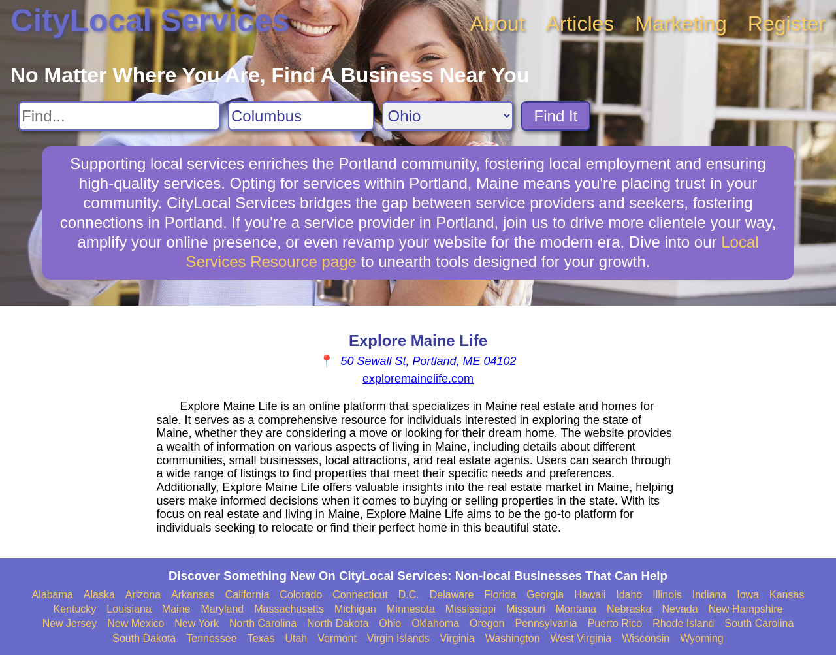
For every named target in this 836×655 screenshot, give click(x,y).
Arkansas (193, 594)
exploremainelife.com (418, 378)
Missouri (525, 609)
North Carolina (263, 623)
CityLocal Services (149, 20)
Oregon (487, 623)
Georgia (545, 594)
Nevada (680, 609)
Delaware (452, 594)
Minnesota (411, 609)
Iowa (748, 594)
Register (787, 23)
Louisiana (129, 609)
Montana (576, 609)
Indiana (709, 594)
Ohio (390, 623)
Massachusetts (289, 609)
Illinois (666, 594)
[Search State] (447, 116)
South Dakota (144, 638)
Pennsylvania (546, 623)
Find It (556, 116)
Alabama (52, 594)
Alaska (99, 594)
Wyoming (702, 638)
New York (196, 623)
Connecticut (360, 594)
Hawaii (589, 594)
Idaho (629, 594)
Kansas (786, 594)
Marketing (681, 23)
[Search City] (301, 116)
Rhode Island (683, 623)
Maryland (222, 609)
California (247, 594)
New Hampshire (746, 609)
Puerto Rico (615, 623)
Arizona (143, 594)
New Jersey (69, 623)
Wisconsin (645, 638)
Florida (500, 594)
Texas (261, 638)
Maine (176, 609)
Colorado (301, 594)
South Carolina (759, 623)
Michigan (355, 609)
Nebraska (629, 609)
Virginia (457, 638)
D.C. (408, 594)
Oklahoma (435, 623)
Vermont (337, 638)
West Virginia (581, 638)
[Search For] (119, 116)
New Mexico (135, 623)
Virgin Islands (398, 638)
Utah (296, 638)
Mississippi (470, 609)
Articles (579, 23)
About (497, 23)
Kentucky (75, 609)
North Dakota (337, 623)
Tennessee (211, 638)
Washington (512, 638)
